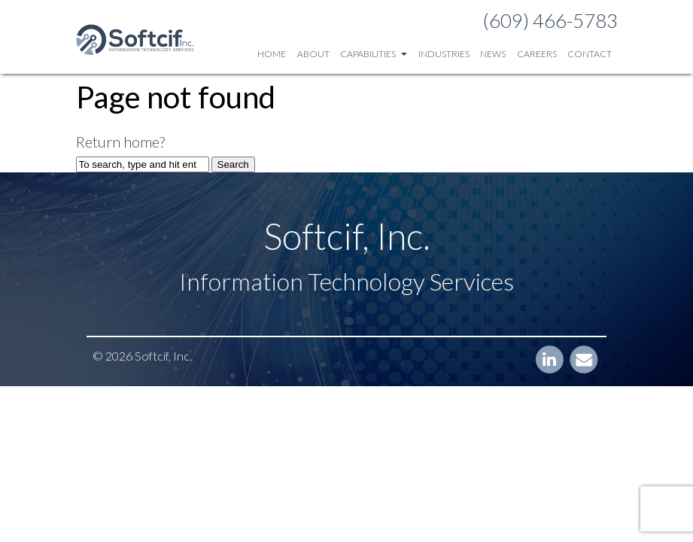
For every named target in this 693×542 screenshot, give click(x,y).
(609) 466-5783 (550, 20)
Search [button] (233, 164)
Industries (444, 53)
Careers (537, 53)
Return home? (120, 141)
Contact (589, 53)
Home (271, 53)
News (493, 53)
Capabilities (373, 53)
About (313, 53)
